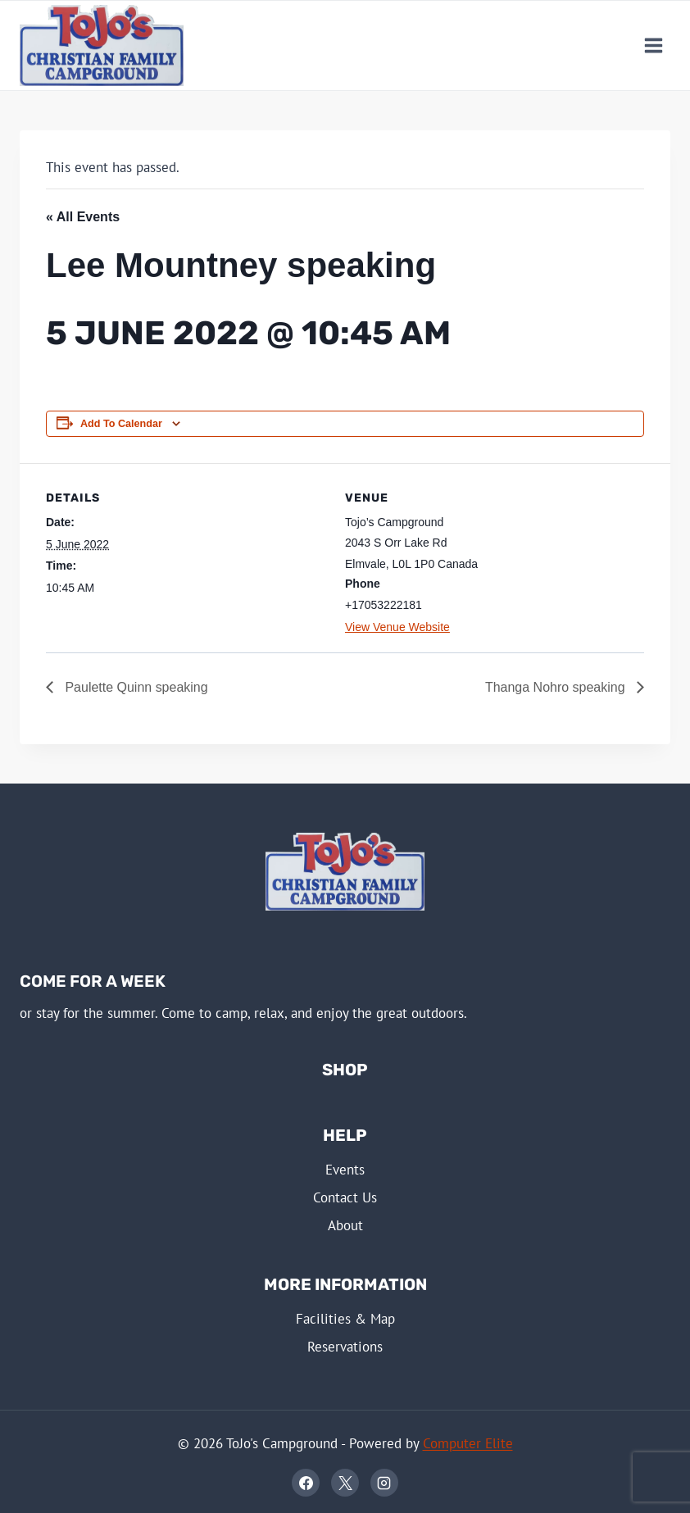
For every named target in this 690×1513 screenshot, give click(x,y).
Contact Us (345, 1197)
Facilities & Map (345, 1319)
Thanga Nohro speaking (557, 687)
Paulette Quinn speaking (134, 687)
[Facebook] (306, 1483)
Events (345, 1170)
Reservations (345, 1347)
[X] (345, 1483)
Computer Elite (468, 1443)
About (345, 1225)
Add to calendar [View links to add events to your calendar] (121, 423)
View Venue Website (397, 627)
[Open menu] (653, 45)
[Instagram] (384, 1483)
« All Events (83, 217)
